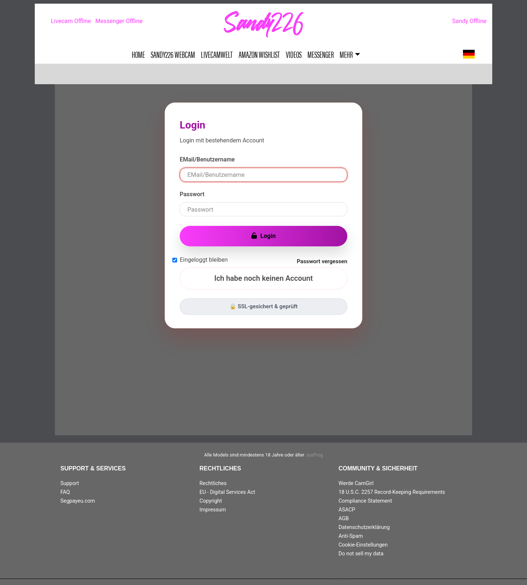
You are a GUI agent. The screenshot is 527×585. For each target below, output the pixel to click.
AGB (344, 518)
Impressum (212, 510)
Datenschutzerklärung (364, 527)
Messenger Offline (119, 21)
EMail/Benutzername (207, 159)
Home (138, 54)
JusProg (314, 455)
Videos (294, 54)
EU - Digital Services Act (227, 492)
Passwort (192, 194)
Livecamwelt (217, 54)
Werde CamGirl (356, 483)
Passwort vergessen (322, 261)
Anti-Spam (351, 536)
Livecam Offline (71, 21)
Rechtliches (213, 483)
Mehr (346, 54)
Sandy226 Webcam (173, 54)
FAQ (65, 492)
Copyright (210, 501)
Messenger (320, 54)
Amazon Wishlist (259, 54)
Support (69, 483)
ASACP (347, 510)
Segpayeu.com (77, 501)
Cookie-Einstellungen (363, 545)
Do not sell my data (361, 554)
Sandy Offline (469, 21)
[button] (469, 54)
